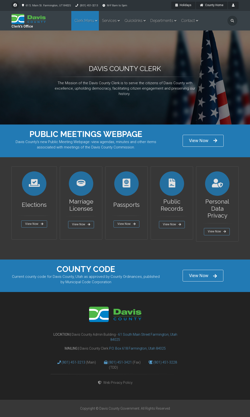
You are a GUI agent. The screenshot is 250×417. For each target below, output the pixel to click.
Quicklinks (134, 20)
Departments (161, 20)
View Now (203, 140)
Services (109, 20)
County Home (211, 5)
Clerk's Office (22, 26)
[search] (232, 21)
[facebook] (15, 5)
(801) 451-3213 (74, 362)
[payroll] (233, 5)
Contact (188, 20)
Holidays (183, 5)
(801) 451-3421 (120, 362)
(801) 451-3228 (165, 362)
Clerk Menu (84, 20)
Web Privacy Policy (115, 383)
